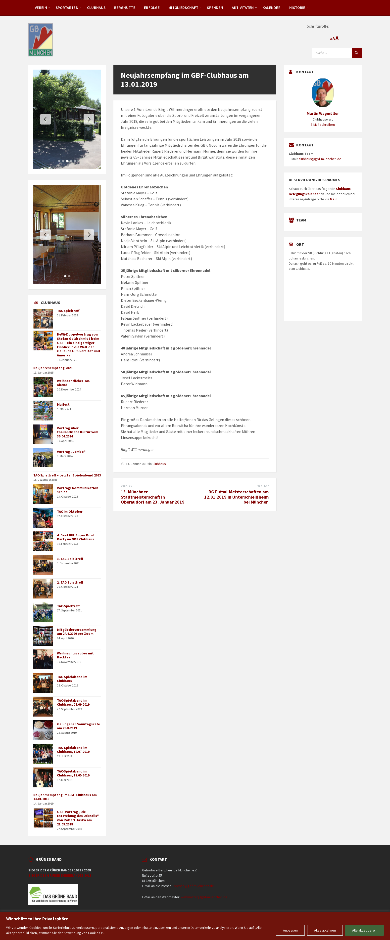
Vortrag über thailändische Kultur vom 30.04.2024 (77, 432)
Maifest (63, 404)
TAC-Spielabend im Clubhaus (72, 679)
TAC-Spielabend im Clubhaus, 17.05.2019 (73, 773)
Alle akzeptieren (364, 930)
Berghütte (124, 7)
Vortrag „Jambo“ (71, 451)
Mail (333, 199)
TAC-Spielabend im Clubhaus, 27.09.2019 (73, 702)
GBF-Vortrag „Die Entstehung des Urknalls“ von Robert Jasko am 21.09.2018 (78, 818)
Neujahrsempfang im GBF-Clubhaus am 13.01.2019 (65, 797)
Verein (41, 7)
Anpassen (290, 930)
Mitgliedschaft (183, 7)
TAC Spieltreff (68, 310)
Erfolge (152, 7)
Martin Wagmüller (323, 113)
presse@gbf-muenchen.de (194, 886)
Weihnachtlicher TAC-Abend (74, 383)
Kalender (272, 7)
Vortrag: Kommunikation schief (77, 490)
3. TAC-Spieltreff (70, 558)
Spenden (215, 7)
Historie (297, 7)
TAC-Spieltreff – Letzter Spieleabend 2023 (67, 475)
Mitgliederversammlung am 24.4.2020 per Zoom (77, 631)
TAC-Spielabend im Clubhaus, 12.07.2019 (73, 749)
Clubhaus (96, 7)
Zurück (126, 486)
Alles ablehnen (325, 930)
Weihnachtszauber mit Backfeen (75, 655)
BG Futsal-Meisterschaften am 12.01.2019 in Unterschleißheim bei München (236, 497)
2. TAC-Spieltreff (70, 582)
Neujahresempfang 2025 (52, 368)
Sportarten (67, 7)
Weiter (263, 486)
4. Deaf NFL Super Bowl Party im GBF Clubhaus (75, 537)
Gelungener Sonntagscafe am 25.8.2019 (78, 726)
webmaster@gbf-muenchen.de (204, 897)
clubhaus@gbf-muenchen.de (320, 159)
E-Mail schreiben (323, 124)
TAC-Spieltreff (68, 606)
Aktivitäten (243, 7)
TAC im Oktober (70, 511)
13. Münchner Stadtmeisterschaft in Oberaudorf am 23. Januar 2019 (153, 497)
